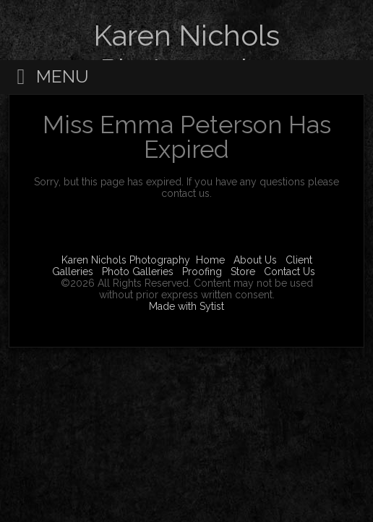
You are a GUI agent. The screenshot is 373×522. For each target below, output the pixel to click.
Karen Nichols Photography (125, 260)
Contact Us (289, 271)
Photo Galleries (137, 271)
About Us (255, 260)
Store (243, 271)
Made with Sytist (186, 306)
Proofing (202, 271)
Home (210, 260)
